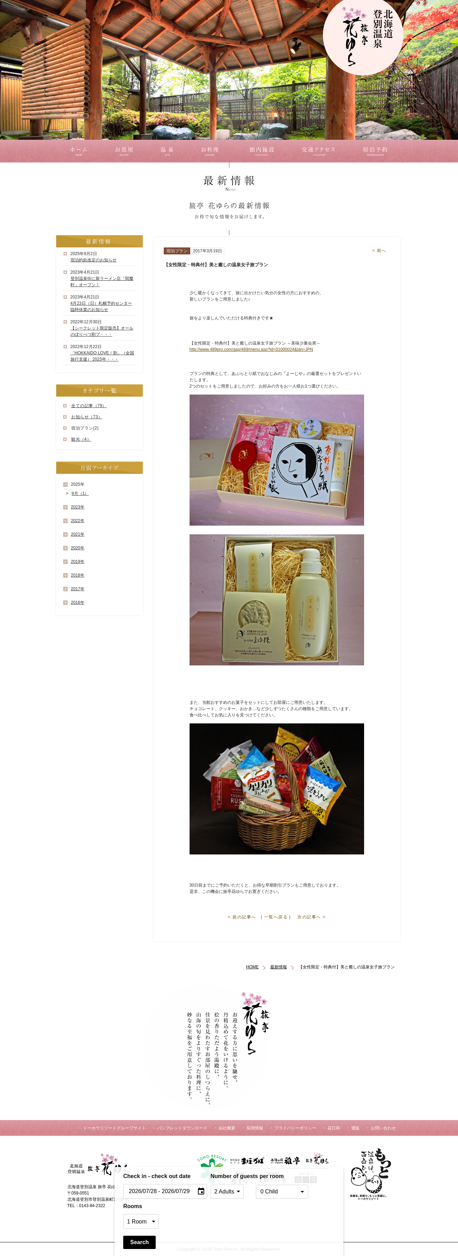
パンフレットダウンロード (182, 1128)
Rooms (132, 1206)
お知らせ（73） (86, 416)
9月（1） (80, 493)
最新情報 (278, 967)
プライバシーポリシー (295, 1128)
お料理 (209, 151)
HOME (252, 967)
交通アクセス (322, 151)
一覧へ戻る (276, 917)
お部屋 (124, 151)
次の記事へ (311, 917)
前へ (379, 250)
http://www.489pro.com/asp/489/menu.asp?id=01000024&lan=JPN (251, 349)
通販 (355, 1128)
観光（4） (81, 439)
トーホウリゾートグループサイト (114, 1128)
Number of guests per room (231, 1176)
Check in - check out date (157, 1176)
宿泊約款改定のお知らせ (94, 260)
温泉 (166, 151)
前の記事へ (242, 917)
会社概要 (227, 1128)
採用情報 (254, 1128)
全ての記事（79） (89, 405)
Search (139, 1242)
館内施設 (263, 151)
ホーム (77, 151)
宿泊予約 (377, 151)
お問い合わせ (383, 1128)
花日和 (333, 1128)
